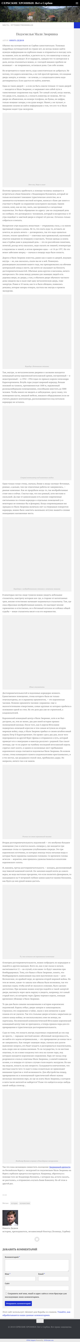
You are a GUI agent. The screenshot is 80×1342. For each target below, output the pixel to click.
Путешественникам (22, 25)
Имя (7, 1274)
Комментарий (12, 1257)
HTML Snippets (31, 1340)
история (14, 1203)
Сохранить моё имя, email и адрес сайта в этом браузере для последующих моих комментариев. (36, 1295)
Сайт (7, 1283)
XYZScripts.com (49, 1340)
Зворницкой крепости (59, 1167)
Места (5, 25)
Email (41, 1274)
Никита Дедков (16, 40)
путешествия (25, 1203)
